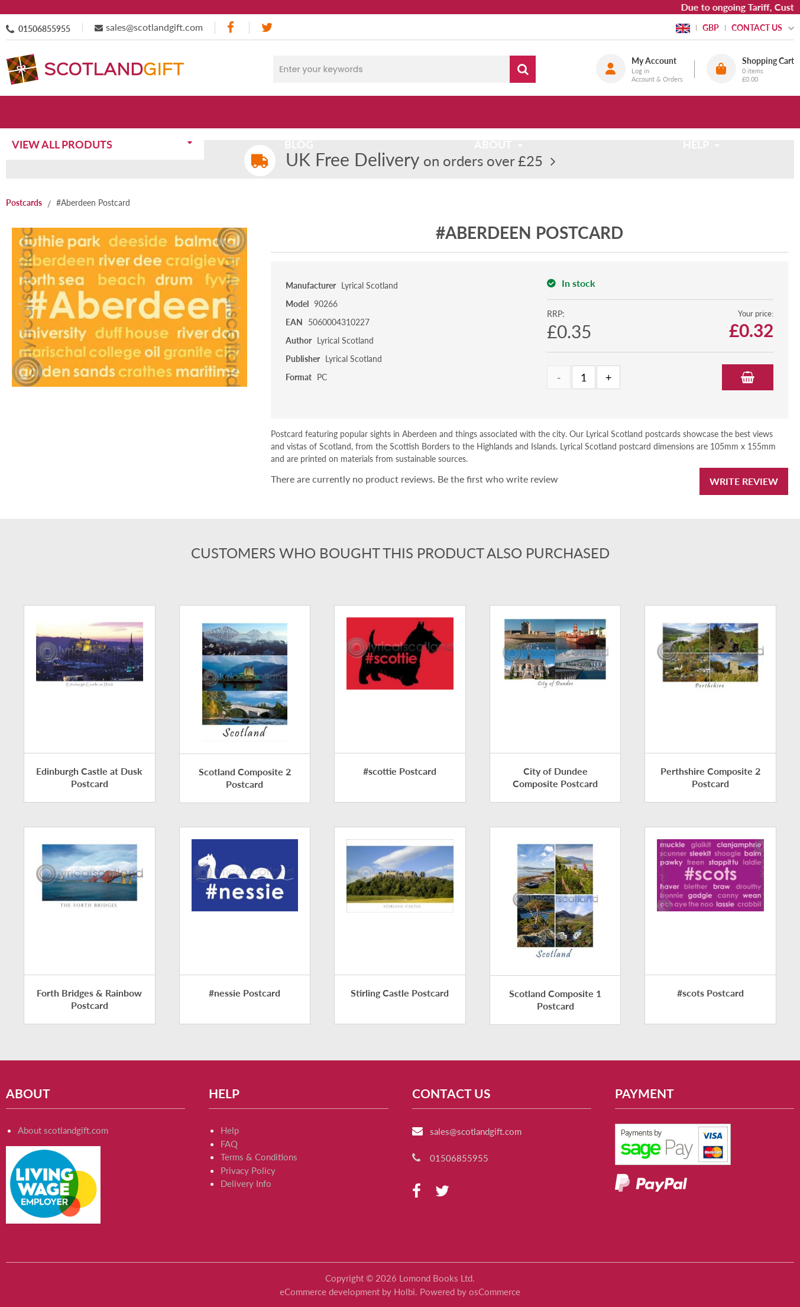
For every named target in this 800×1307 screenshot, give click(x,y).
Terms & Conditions (259, 1156)
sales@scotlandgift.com (154, 27)
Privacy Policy (248, 1170)
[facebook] (232, 27)
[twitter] (267, 27)
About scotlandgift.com (63, 1130)
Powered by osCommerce (470, 1291)
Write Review (744, 481)
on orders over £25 (414, 160)
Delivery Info (246, 1183)
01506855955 (44, 29)
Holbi (404, 1291)
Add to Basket (747, 377)
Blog (303, 111)
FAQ (229, 1143)
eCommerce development (330, 1291)
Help (230, 1130)
